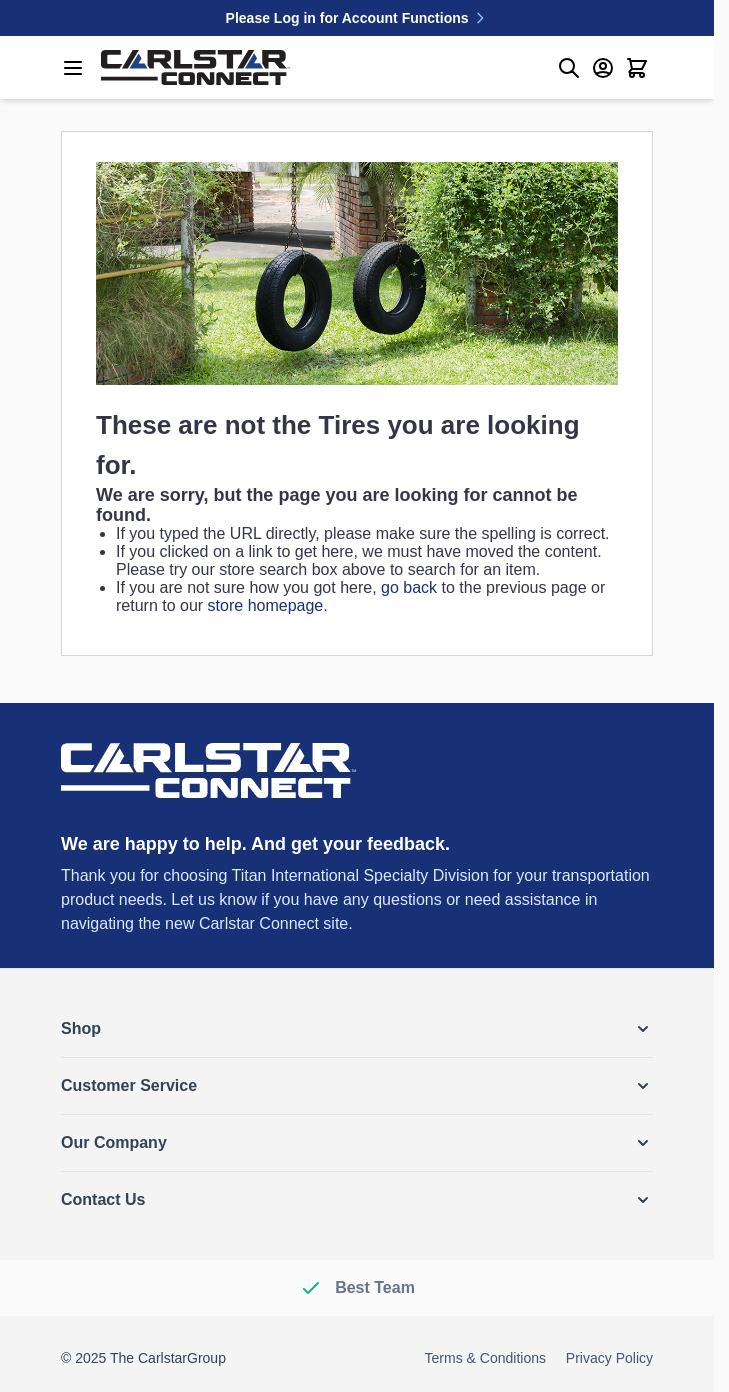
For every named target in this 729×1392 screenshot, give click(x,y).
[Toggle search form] (569, 68)
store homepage (266, 605)
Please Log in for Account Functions (357, 18)
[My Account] (603, 68)
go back (409, 587)
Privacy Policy (609, 1358)
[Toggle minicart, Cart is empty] (637, 68)
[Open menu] (73, 68)
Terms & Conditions (485, 1358)
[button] (357, 1029)
